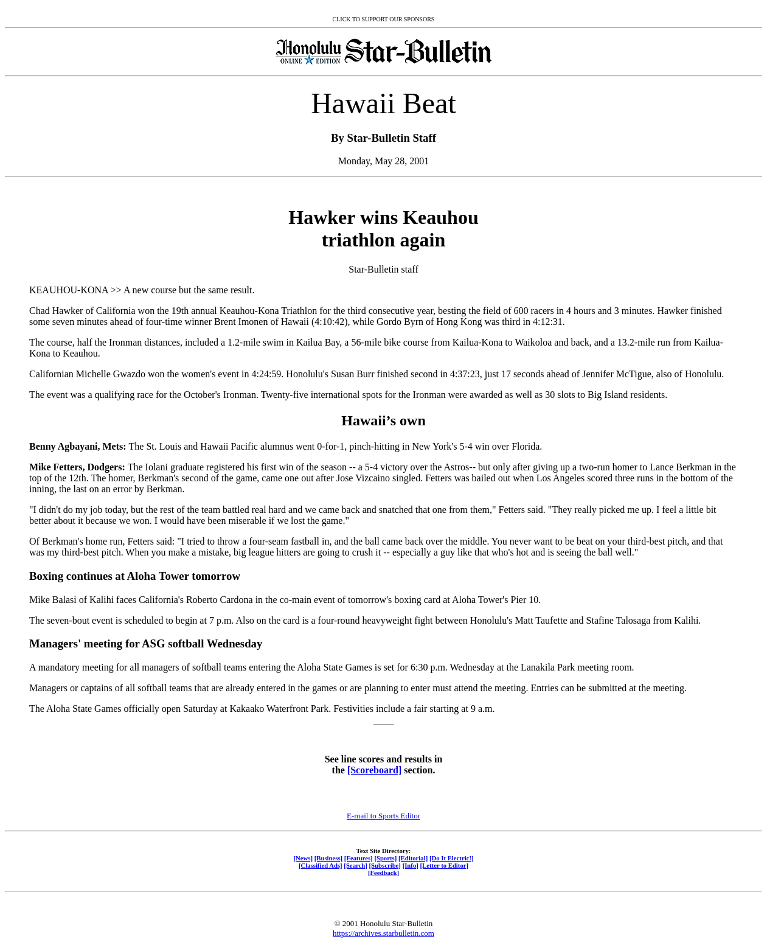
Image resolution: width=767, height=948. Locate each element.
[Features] (358, 858)
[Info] (410, 865)
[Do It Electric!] (451, 858)
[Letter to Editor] (444, 865)
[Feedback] (383, 872)
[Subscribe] (385, 865)
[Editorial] (413, 858)
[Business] (328, 858)
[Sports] (385, 858)
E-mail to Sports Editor (383, 815)
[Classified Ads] (320, 865)
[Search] (355, 865)
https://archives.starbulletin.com (383, 933)
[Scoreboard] (374, 770)
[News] (303, 858)
